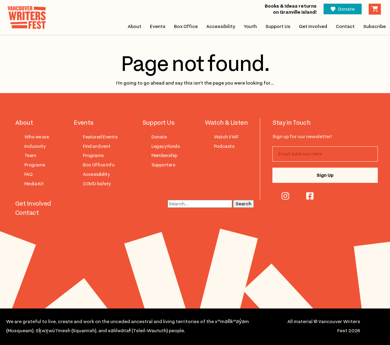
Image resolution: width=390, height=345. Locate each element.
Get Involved (313, 26)
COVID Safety (97, 184)
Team (30, 155)
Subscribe (374, 26)
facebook (310, 196)
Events (157, 26)
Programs (34, 165)
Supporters (163, 165)
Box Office (186, 26)
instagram (285, 196)
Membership (164, 155)
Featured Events (100, 137)
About (134, 26)
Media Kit (34, 184)
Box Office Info (99, 165)
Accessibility (220, 26)
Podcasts (224, 146)
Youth (250, 26)
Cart (374, 9)
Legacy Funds (165, 146)
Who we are (36, 137)
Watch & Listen (226, 123)
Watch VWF (226, 137)
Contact (345, 26)
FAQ (28, 174)
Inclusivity (34, 146)
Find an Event (96, 146)
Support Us (277, 26)
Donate (346, 9)
